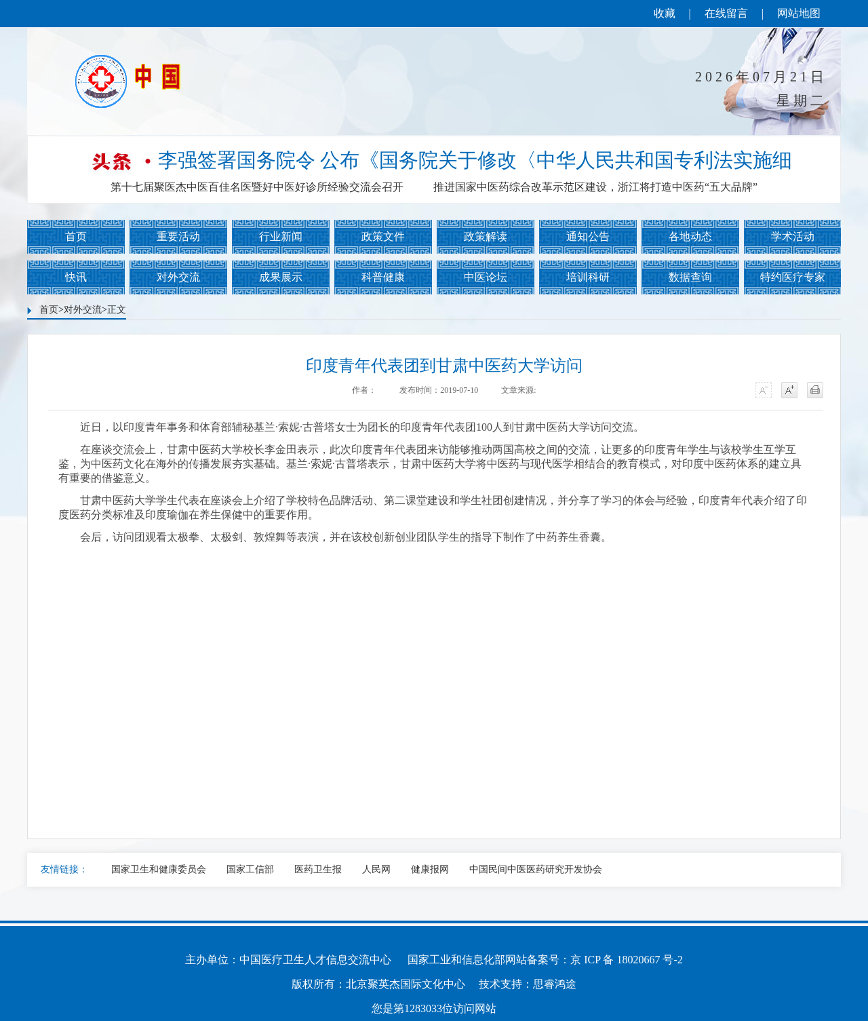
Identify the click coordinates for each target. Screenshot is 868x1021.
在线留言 (726, 13)
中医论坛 (485, 277)
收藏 (664, 13)
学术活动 (792, 236)
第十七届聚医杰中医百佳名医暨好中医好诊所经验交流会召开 (257, 187)
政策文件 (383, 236)
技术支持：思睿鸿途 (527, 984)
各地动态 (690, 236)
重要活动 (178, 236)
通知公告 (588, 236)
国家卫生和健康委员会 (158, 869)
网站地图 (799, 13)
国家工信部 (250, 869)
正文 (116, 310)
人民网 (376, 869)
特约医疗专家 (792, 277)
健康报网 (430, 869)
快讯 (76, 277)
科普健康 (383, 277)
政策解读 (485, 236)
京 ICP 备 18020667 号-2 (626, 959)
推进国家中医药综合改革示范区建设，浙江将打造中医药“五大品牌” (595, 187)
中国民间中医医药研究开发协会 (535, 869)
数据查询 (690, 277)
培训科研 (588, 277)
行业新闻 (280, 236)
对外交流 (178, 277)
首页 (76, 236)
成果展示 (280, 277)
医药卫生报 (318, 869)
